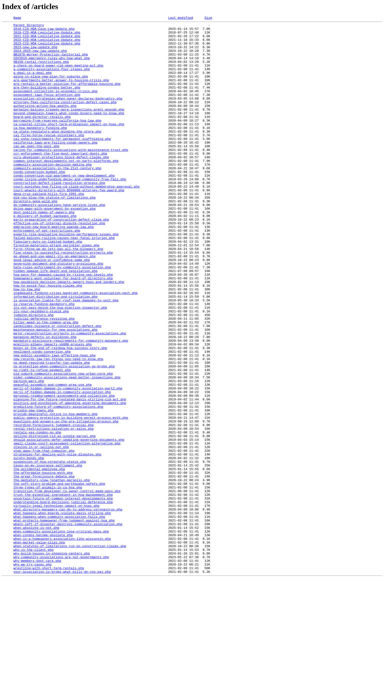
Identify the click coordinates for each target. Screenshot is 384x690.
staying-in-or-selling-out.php (41, 533)
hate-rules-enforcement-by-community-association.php (62, 317)
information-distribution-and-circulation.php (55, 352)
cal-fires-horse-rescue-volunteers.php (48, 158)
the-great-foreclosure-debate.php (44, 568)
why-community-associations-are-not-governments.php (61, 665)
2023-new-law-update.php (35, 53)
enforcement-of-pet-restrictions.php (46, 273)
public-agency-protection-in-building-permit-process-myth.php (70, 497)
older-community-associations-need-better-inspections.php (66, 449)
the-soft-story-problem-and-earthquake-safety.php (59, 577)
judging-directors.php (33, 374)
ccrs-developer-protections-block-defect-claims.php (61, 185)
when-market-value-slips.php (39, 647)
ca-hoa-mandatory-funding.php (40, 149)
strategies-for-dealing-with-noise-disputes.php (57, 541)
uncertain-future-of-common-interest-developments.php (63, 594)
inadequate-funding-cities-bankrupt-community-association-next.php (75, 348)
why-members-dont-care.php (37, 669)
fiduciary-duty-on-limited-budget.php (47, 286)
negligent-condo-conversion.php (42, 418)
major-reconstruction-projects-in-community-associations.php (69, 396)
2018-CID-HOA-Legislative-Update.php (46, 35)
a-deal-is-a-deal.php (32, 83)
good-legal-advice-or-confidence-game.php (51, 308)
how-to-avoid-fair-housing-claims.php (47, 339)
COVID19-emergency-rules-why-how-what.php (51, 66)
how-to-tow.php (26, 343)
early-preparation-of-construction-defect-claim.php (61, 260)
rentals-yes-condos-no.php (37, 515)
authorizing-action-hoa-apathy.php (44, 123)
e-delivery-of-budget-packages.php (44, 255)
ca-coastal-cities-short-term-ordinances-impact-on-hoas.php (68, 145)
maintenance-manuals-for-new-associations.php (55, 392)
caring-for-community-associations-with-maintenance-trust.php (70, 176)
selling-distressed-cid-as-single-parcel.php (54, 519)
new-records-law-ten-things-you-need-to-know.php (58, 427)
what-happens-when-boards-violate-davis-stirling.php (62, 612)
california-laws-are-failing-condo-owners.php (55, 167)
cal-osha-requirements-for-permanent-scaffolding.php (62, 163)
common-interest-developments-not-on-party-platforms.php (66, 189)
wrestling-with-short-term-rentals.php (48, 678)
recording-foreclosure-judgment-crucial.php (53, 506)
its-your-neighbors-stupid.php (41, 370)
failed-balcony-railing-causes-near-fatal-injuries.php (64, 282)
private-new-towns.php (33, 488)
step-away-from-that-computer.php (44, 537)
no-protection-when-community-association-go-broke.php (64, 436)
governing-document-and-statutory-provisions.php (58, 312)
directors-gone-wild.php (35, 238)
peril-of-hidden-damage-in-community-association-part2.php (67, 462)
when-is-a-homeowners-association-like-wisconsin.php (62, 643)
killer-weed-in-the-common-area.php (45, 383)
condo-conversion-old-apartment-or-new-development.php (64, 207)
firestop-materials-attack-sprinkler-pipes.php (56, 290)
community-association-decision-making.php (52, 194)
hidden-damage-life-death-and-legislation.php (55, 321)
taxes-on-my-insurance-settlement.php (47, 555)
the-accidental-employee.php (39, 559)
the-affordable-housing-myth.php (43, 563)
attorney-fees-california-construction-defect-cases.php (65, 119)
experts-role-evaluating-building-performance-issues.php (66, 277)
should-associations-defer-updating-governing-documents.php (68, 524)
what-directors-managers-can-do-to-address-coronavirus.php (67, 607)
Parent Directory (28, 26)
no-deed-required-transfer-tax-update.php (51, 431)
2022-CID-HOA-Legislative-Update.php (46, 44)
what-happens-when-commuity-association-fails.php (59, 616)
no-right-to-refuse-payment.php (42, 440)
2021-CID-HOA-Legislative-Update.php (46, 39)
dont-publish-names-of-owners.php (44, 251)
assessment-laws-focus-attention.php (46, 110)
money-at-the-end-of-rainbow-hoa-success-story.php (60, 414)
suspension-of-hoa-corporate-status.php (49, 550)
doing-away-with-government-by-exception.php (54, 246)
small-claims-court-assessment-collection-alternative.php (66, 528)
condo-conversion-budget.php (39, 202)
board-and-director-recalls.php (42, 136)
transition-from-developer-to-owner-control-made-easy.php (66, 585)
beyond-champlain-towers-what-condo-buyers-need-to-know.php (68, 132)
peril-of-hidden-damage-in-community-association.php (62, 466)
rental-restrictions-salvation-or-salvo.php (53, 511)
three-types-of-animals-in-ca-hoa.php (47, 581)
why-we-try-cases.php (32, 673)
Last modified (180, 18)
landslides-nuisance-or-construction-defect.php (57, 387)
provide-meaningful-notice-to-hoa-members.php (55, 493)
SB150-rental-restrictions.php (41, 70)
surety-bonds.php (28, 546)
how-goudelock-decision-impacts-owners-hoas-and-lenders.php (68, 334)
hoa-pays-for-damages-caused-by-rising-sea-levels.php (63, 326)
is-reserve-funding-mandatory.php (44, 361)
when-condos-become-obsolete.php (43, 638)
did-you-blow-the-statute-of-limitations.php (54, 233)
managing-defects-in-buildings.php (44, 400)
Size (208, 18)
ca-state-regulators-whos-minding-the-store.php (57, 154)
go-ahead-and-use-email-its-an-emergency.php (54, 304)
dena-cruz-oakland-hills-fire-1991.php (48, 229)
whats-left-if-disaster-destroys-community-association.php (67, 625)
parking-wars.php (28, 453)
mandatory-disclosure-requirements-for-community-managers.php (70, 405)
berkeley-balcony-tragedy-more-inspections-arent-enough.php (68, 127)
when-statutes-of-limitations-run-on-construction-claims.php (69, 651)
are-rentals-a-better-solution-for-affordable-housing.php (66, 97)
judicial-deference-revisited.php (44, 378)
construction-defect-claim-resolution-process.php (59, 216)
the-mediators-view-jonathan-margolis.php (51, 572)
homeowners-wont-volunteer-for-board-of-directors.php (63, 330)
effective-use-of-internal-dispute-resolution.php (59, 264)
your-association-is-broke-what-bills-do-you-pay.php (62, 682)
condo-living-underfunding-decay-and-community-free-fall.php (69, 211)
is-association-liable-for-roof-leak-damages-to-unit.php (66, 356)
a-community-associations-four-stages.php (51, 79)
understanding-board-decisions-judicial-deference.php (63, 599)
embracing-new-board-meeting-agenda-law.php (53, 268)
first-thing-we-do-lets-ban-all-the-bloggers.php (58, 295)
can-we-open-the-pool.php (36, 172)
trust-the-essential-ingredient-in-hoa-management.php (63, 590)
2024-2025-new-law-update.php (40, 57)
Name (17, 18)
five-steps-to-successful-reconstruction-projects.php (63, 299)
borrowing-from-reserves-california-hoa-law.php (57, 141)
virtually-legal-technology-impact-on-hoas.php (56, 603)
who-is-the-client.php (33, 656)
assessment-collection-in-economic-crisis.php (55, 105)
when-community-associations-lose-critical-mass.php (61, 634)
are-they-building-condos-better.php (46, 101)
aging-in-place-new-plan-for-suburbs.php (50, 88)
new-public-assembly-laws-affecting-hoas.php (54, 422)
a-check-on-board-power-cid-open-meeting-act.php (58, 75)
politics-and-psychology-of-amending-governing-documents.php (69, 480)
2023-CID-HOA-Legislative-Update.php (46, 48)
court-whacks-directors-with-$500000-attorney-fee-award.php (68, 224)
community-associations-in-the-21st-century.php (57, 198)
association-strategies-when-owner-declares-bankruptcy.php (67, 114)
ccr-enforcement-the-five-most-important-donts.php (60, 180)
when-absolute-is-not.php (36, 629)
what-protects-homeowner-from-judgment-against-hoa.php (64, 621)
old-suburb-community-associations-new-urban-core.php (63, 444)
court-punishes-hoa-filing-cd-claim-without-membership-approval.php (76, 220)
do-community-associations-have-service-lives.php (59, 242)
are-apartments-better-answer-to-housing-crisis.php (61, 92)
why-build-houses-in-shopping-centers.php (51, 660)
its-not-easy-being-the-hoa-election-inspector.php (60, 365)
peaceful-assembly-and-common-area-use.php (52, 458)
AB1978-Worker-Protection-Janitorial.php (50, 61)
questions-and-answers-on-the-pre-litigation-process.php (66, 502)
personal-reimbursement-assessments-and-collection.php (64, 471)
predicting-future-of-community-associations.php (58, 484)
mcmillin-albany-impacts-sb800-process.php (52, 409)
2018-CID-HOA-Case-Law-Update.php (44, 31)
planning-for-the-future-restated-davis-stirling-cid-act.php (69, 475)
